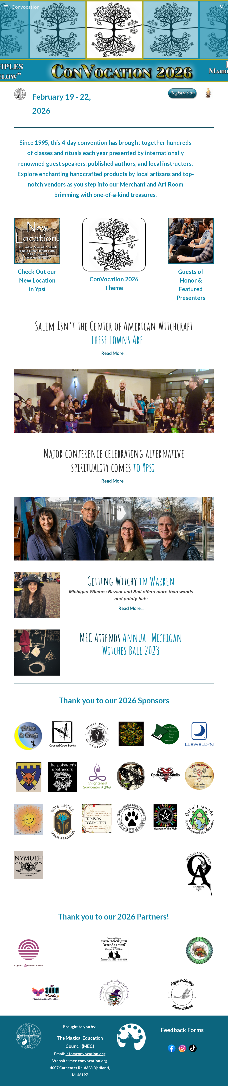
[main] (62, 103)
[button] (6, 6)
